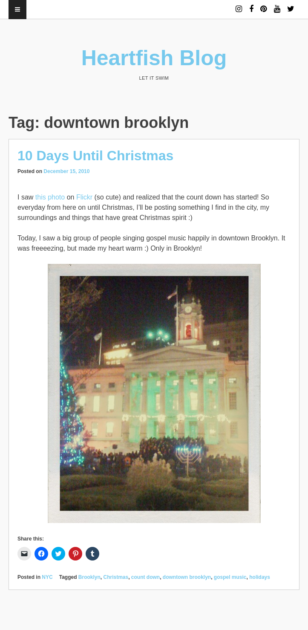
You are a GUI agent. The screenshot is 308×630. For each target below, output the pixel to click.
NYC (47, 577)
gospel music (230, 577)
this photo (50, 197)
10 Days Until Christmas (95, 155)
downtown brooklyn (187, 577)
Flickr (84, 197)
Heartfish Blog (154, 58)
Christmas (116, 577)
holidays (259, 577)
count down (145, 577)
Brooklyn (89, 577)
